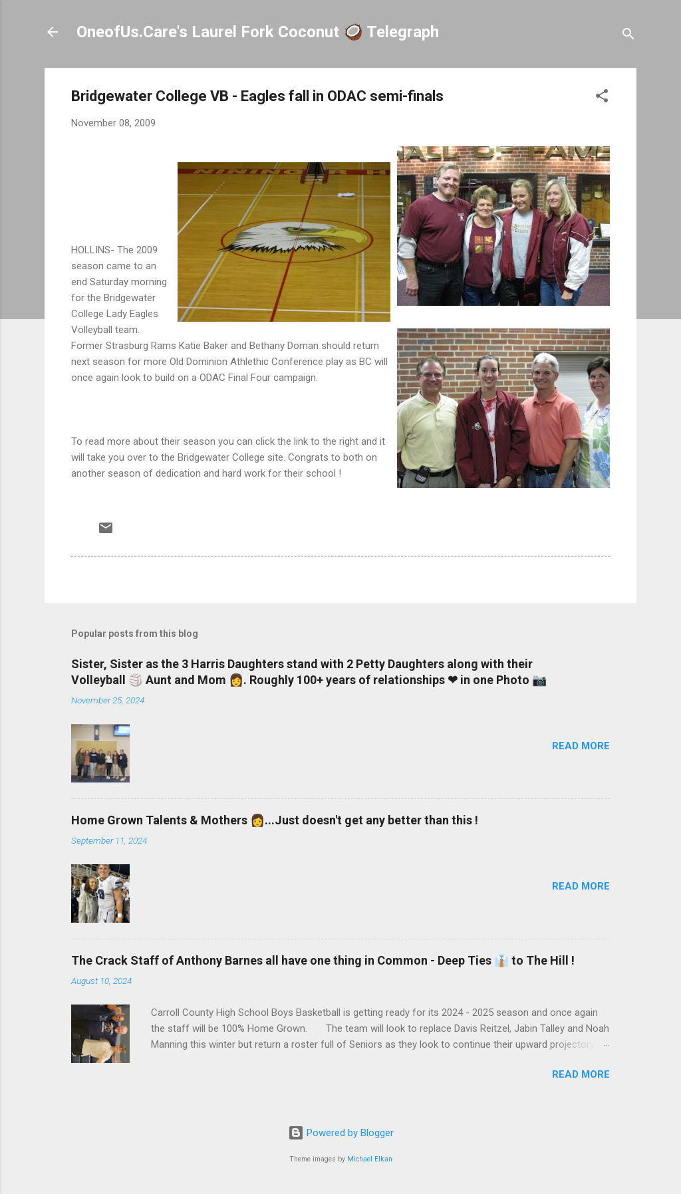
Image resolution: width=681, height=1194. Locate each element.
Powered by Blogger (341, 1133)
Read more (581, 746)
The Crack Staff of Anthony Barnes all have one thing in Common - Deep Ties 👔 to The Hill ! (323, 960)
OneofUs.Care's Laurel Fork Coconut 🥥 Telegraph (257, 32)
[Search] (628, 36)
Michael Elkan (369, 1159)
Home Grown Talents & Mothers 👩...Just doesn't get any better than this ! (274, 820)
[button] (602, 98)
